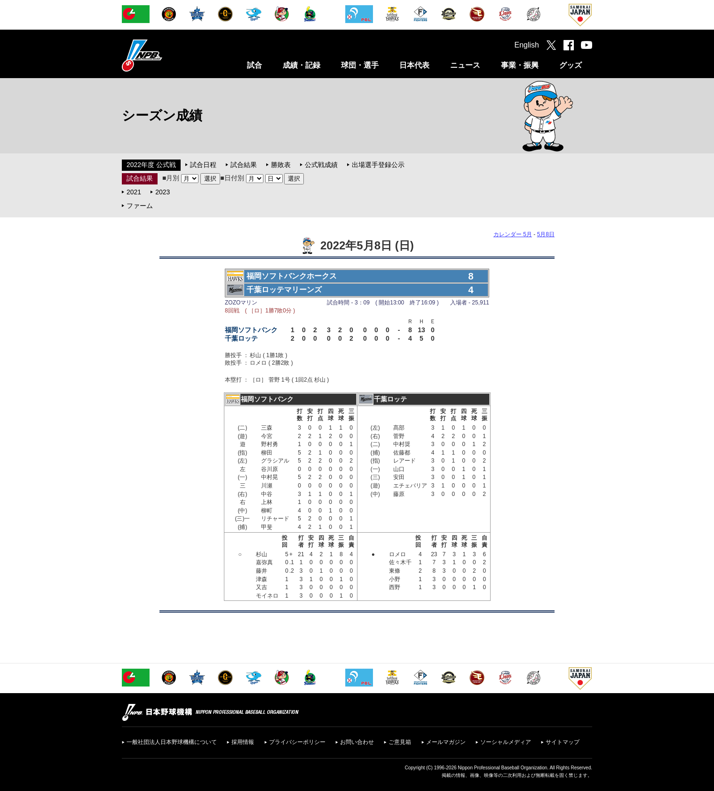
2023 (162, 192)
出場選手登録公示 (378, 164)
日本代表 (414, 65)
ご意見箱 (400, 742)
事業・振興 (520, 65)
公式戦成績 (321, 164)
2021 (134, 192)
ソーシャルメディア (505, 742)
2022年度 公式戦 (151, 164)
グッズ (570, 65)
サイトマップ (562, 742)
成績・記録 (301, 65)
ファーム (140, 205)
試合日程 (203, 164)
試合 (254, 65)
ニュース (465, 65)
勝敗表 (281, 164)
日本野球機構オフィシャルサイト (165, 55)
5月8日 (546, 234)
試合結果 (243, 164)
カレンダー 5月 (512, 234)
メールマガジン (446, 742)
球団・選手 (360, 65)
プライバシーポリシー (297, 742)
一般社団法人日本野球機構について (172, 742)
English (527, 45)
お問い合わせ (357, 742)
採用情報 (242, 742)
